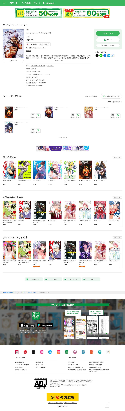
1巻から (110, 102)
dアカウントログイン (21, 369)
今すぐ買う (109, 33)
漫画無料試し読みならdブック (9, 292)
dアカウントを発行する (55, 403)
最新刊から (118, 102)
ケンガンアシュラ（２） (61, 107)
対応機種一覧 (39, 362)
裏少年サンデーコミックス (41, 74)
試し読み (14, 60)
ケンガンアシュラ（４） (21, 122)
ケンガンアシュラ (38, 80)
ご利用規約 (71, 362)
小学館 (34, 68)
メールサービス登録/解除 (22, 364)
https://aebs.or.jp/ (55, 386)
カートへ (109, 39)
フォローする (50, 33)
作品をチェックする (109, 45)
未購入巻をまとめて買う (112, 96)
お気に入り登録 (92, 96)
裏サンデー (35, 77)
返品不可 (28, 51)
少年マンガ (36, 71)
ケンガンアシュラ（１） (21, 107)
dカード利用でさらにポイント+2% (35, 48)
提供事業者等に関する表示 (96, 362)
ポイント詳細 (44, 44)
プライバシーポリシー (74, 364)
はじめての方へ (19, 362)
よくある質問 (39, 364)
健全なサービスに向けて (95, 364)
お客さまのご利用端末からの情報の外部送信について (99, 370)
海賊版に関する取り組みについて (77, 369)
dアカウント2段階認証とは (75, 367)
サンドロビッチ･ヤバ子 (33, 33)
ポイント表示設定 (40, 367)
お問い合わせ (18, 367)
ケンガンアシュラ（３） (101, 107)
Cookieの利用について (95, 367)
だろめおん (45, 33)
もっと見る (117, 157)
